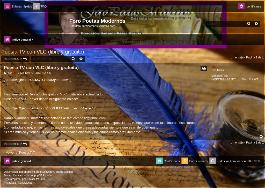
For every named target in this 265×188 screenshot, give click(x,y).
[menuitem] (40, 6)
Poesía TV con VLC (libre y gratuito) (42, 52)
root (213, 67)
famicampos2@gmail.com (86, 118)
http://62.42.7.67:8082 (37, 80)
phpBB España (42, 175)
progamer (15, 179)
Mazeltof (34, 179)
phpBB (28, 171)
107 (226, 75)
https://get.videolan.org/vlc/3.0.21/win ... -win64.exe (50, 108)
